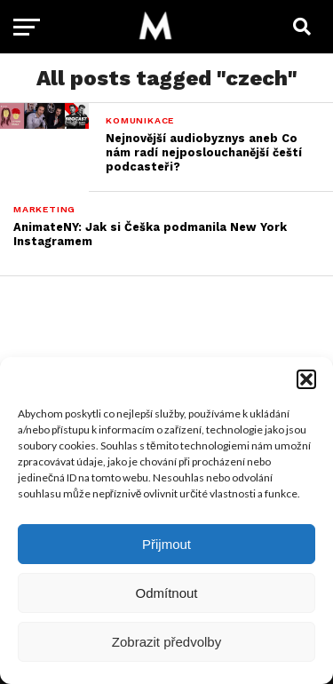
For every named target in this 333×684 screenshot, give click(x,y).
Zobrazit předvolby (166, 641)
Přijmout (166, 544)
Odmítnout (166, 592)
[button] (306, 379)
